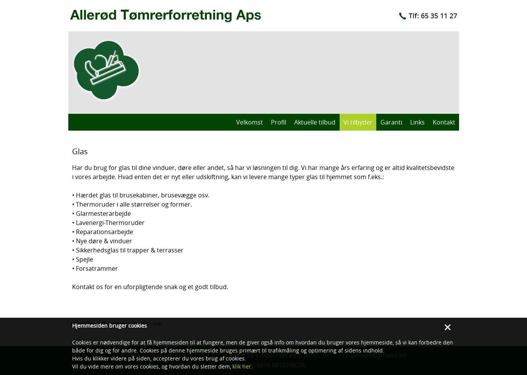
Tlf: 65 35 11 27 (433, 15)
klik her (241, 366)
